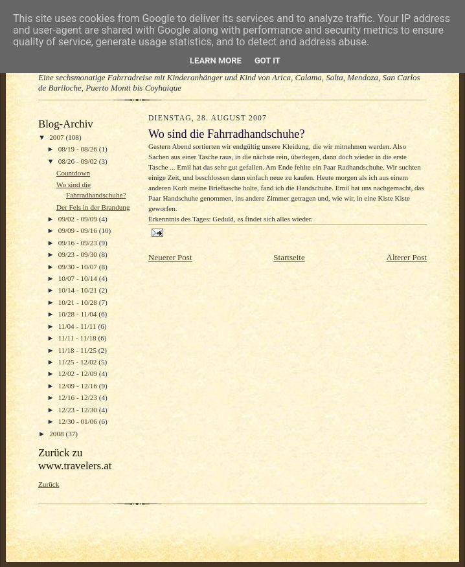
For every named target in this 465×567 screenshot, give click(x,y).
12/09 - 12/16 (78, 386)
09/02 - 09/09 (78, 219)
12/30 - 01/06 (78, 421)
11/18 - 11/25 (78, 350)
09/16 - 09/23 (78, 243)
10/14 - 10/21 (78, 290)
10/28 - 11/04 (78, 314)
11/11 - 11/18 (78, 338)
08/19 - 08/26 (78, 149)
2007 (57, 137)
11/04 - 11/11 (78, 326)
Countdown (73, 173)
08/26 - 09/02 (78, 161)
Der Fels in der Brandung (93, 207)
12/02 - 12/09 (78, 373)
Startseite (288, 257)
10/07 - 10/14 (78, 278)
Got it (267, 60)
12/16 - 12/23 (78, 397)
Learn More (216, 60)
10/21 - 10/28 (78, 302)
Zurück (48, 484)
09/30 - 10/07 (78, 267)
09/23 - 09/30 (78, 254)
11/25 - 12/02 (78, 362)
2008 (57, 434)
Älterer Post (407, 257)
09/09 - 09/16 (78, 230)
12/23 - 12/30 (78, 410)
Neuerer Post (170, 257)
